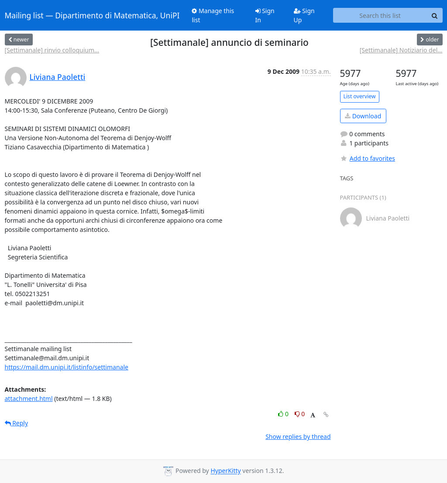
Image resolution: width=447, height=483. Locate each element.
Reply (16, 423)
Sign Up (304, 15)
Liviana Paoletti (58, 77)
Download (363, 116)
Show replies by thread (297, 436)
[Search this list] (380, 15)
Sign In (265, 15)
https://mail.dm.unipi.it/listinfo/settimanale (66, 367)
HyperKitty (225, 471)
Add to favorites (367, 158)
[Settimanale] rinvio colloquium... (52, 50)
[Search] (435, 15)
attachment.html (29, 398)
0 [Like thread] (284, 414)
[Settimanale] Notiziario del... (401, 50)
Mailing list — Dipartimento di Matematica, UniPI (92, 15)
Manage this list (213, 15)
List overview (360, 96)
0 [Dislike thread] (300, 414)
